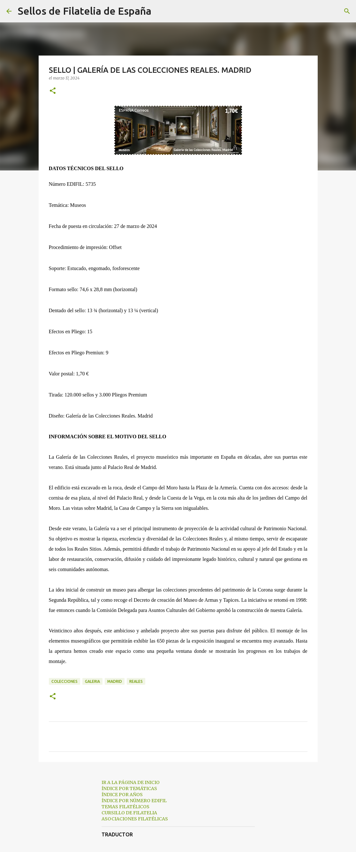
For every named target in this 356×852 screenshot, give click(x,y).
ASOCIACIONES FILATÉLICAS (135, 819)
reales (136, 681)
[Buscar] (160, 11)
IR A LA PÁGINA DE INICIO (131, 782)
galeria (92, 681)
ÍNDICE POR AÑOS (122, 794)
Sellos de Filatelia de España (84, 11)
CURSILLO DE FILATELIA (129, 813)
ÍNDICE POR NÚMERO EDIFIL (134, 800)
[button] (53, 91)
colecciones (64, 681)
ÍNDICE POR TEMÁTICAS (129, 788)
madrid (114, 681)
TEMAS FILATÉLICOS (125, 807)
